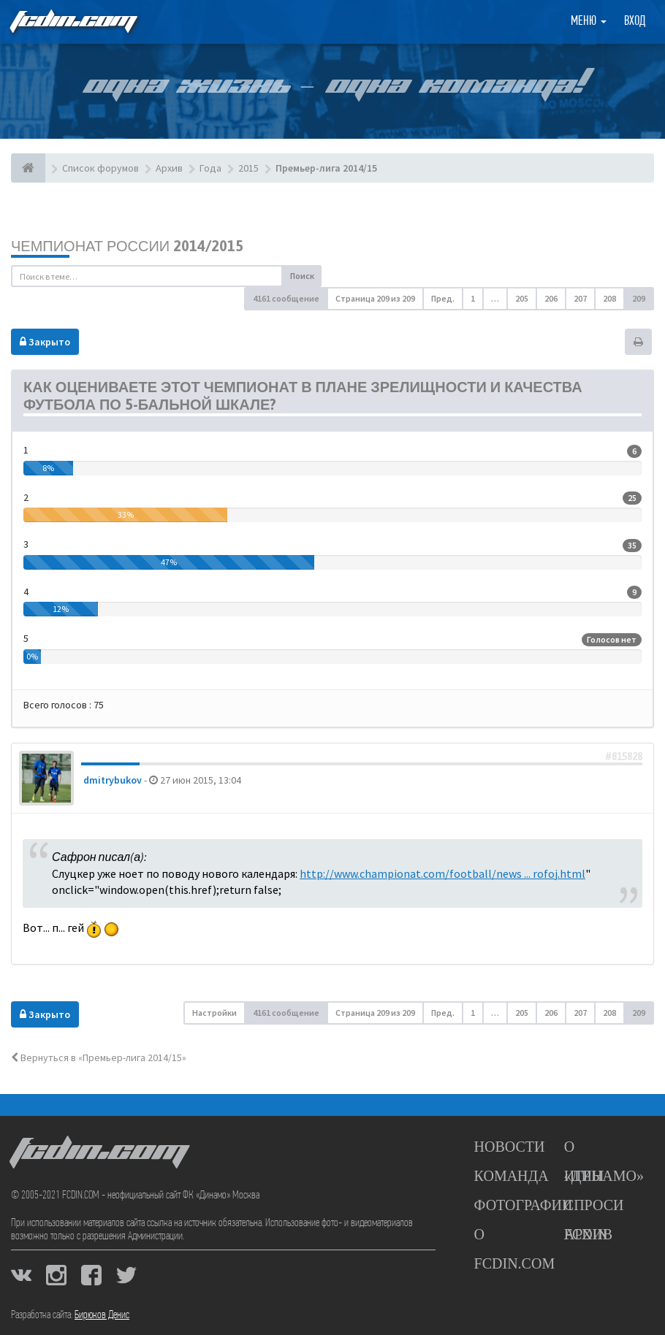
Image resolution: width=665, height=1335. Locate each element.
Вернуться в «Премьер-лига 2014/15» (98, 1057)
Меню (589, 21)
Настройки (214, 1012)
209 (638, 298)
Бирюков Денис (102, 1315)
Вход (634, 21)
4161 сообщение (286, 298)
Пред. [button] (443, 298)
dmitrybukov (112, 780)
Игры (584, 1176)
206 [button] (551, 298)
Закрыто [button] (45, 341)
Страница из (375, 298)
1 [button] (473, 298)
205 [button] (521, 298)
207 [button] (580, 298)
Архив (588, 1234)
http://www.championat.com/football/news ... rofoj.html (442, 873)
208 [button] (609, 298)
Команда (511, 1176)
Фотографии (523, 1205)
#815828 (623, 756)
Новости (509, 1147)
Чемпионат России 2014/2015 (127, 245)
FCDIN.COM (72, 21)
